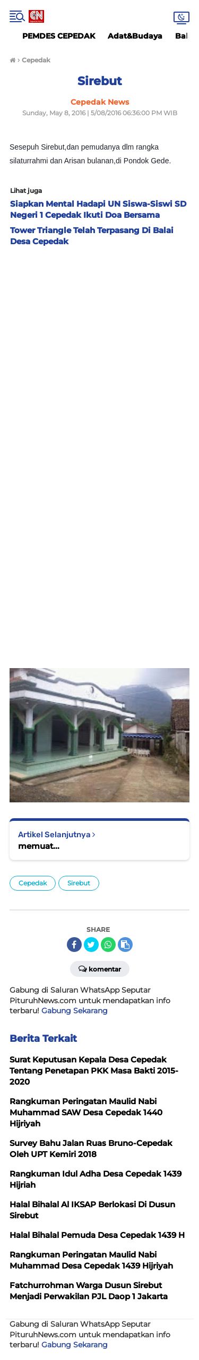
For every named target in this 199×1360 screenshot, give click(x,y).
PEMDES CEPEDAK (58, 36)
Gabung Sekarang (74, 1010)
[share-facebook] (74, 944)
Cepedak (33, 883)
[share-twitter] (91, 944)
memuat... (38, 846)
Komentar (100, 968)
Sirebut (78, 883)
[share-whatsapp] (108, 944)
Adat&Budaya (135, 36)
